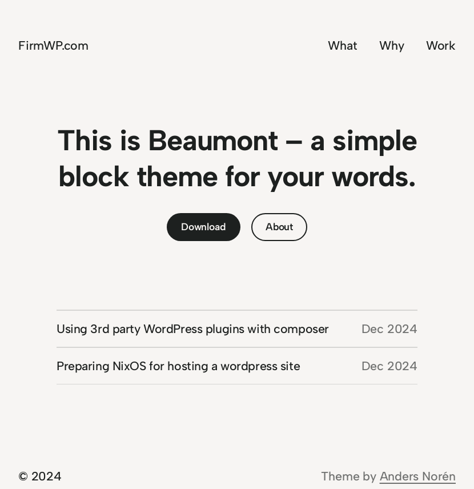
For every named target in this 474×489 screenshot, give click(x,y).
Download (203, 227)
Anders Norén (418, 476)
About (279, 227)
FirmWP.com (53, 45)
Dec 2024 (389, 329)
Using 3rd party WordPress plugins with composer (193, 329)
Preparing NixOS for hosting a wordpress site (178, 366)
